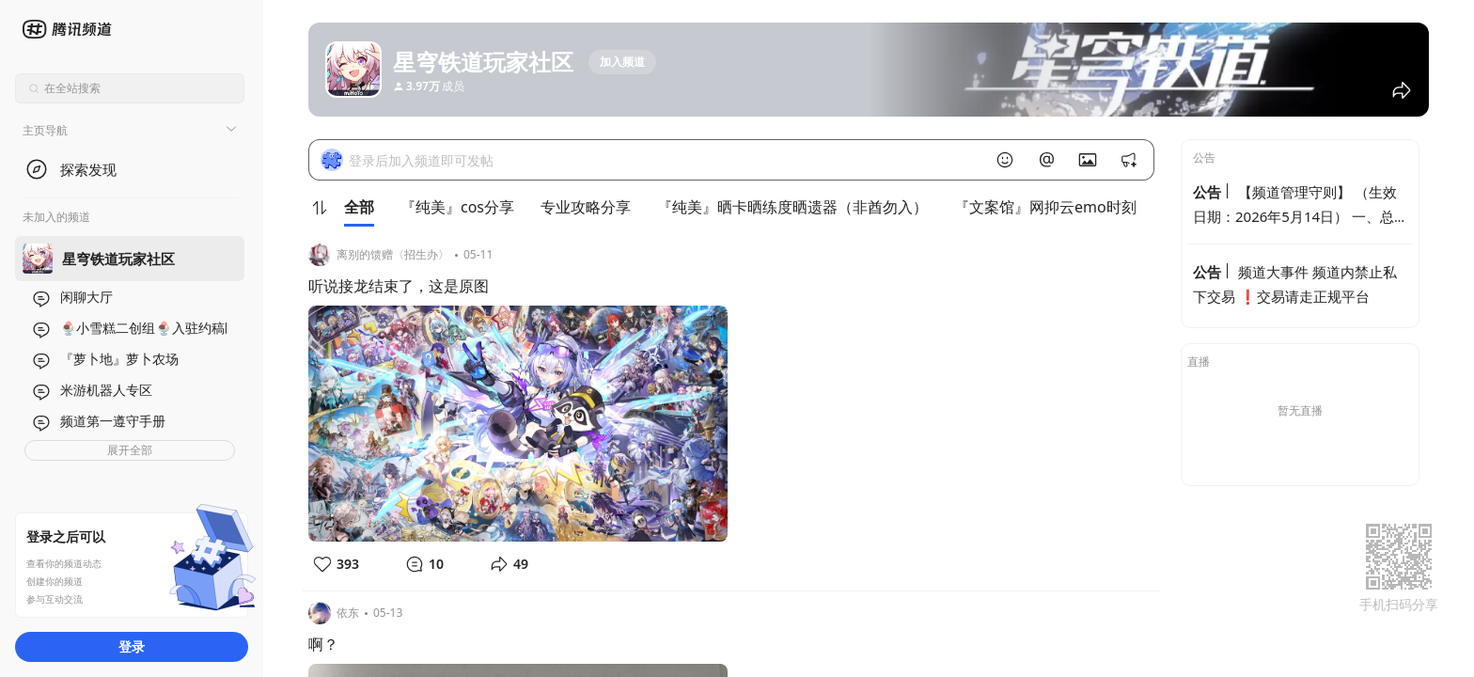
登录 (131, 646)
